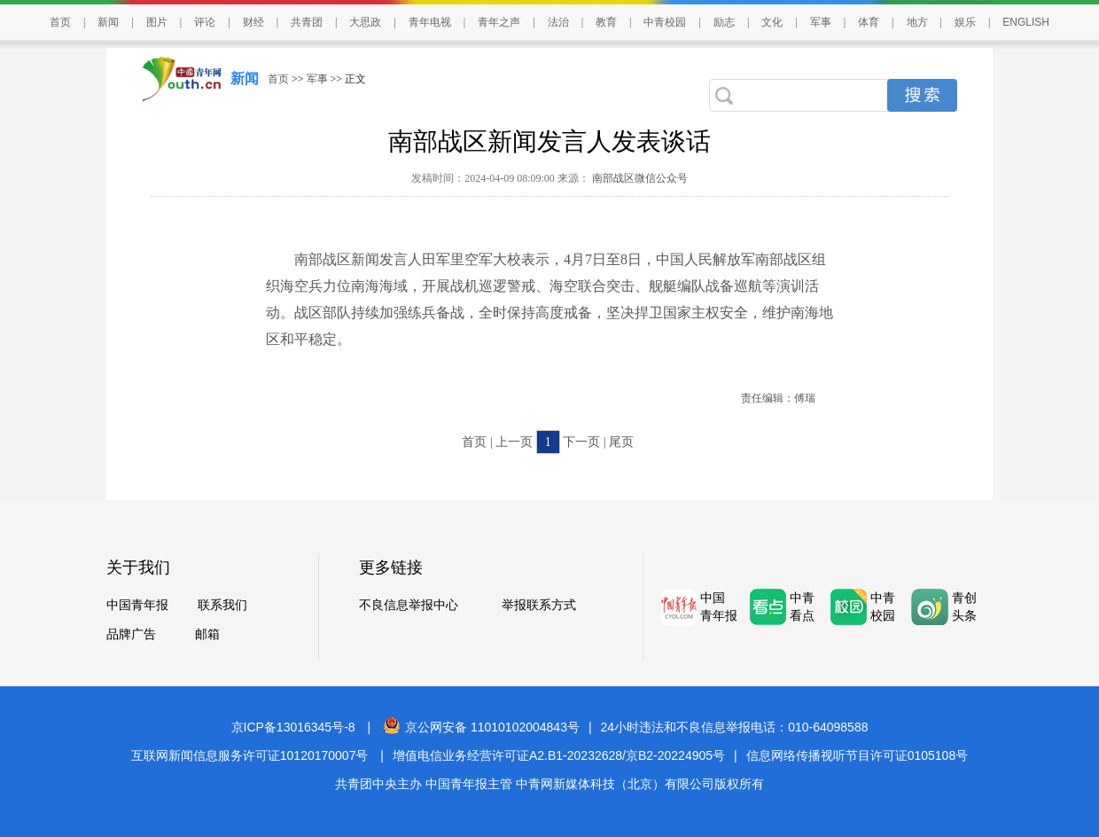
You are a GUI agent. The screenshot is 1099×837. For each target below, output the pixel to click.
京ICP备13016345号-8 (293, 727)
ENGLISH (1025, 22)
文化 (772, 22)
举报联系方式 (539, 605)
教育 (606, 22)
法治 (558, 22)
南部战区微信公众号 (638, 178)
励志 (724, 22)
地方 (917, 22)
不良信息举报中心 (408, 605)
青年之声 (499, 22)
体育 (868, 22)
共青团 (307, 22)
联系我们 (222, 605)
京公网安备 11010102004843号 (481, 727)
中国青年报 (137, 605)
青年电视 (430, 22)
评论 (204, 22)
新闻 (108, 22)
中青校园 (664, 22)
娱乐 (965, 22)
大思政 (365, 22)
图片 (157, 22)
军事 (820, 22)
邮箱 (207, 634)
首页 (60, 22)
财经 (253, 22)
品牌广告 (131, 634)
